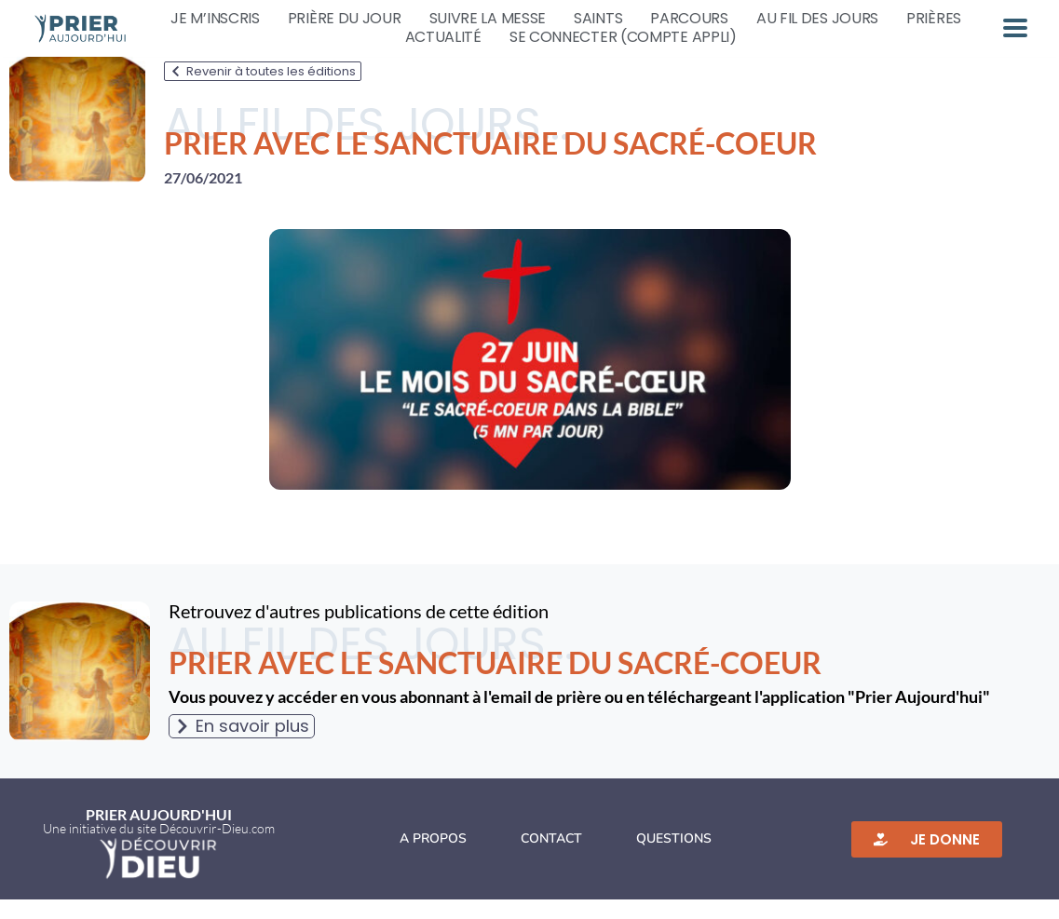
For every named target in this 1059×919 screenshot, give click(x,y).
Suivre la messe (488, 18)
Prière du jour (344, 18)
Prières (933, 18)
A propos (433, 858)
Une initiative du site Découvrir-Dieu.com (159, 848)
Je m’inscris (214, 18)
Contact (551, 858)
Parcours (689, 18)
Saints (598, 18)
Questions (674, 858)
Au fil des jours (817, 18)
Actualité (443, 37)
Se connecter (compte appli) (623, 37)
